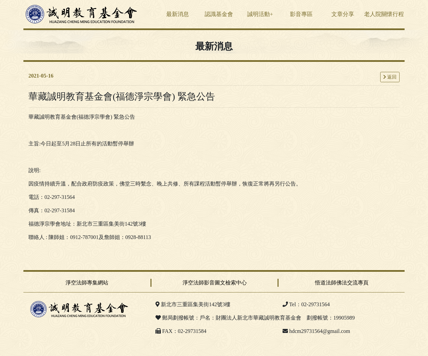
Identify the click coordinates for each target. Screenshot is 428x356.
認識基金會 (219, 14)
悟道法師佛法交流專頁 (341, 282)
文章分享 (342, 14)
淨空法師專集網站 (87, 282)
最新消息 (177, 14)
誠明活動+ (260, 14)
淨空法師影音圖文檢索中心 (215, 282)
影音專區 (301, 14)
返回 (390, 77)
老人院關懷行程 (384, 14)
